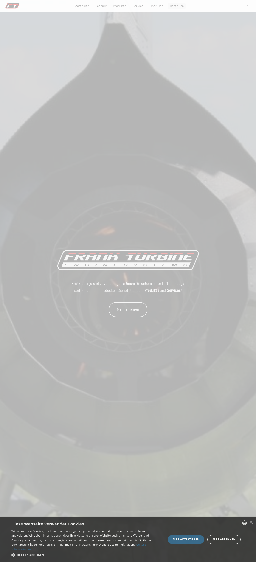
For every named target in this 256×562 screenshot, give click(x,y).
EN (247, 6)
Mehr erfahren (128, 309)
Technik (101, 6)
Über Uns (156, 6)
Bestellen (177, 6)
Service (138, 6)
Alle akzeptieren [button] (186, 539)
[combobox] (244, 522)
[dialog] (128, 539)
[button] (86, 555)
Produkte (119, 6)
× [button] (251, 522)
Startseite (81, 6)
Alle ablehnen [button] (224, 539)
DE (239, 6)
